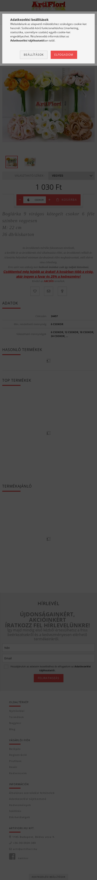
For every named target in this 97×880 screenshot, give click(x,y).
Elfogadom (63, 55)
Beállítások (34, 55)
